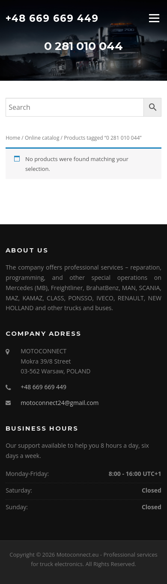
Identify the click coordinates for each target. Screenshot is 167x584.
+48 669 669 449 (52, 18)
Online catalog (42, 137)
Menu (153, 18)
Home (13, 137)
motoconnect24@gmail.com (59, 403)
